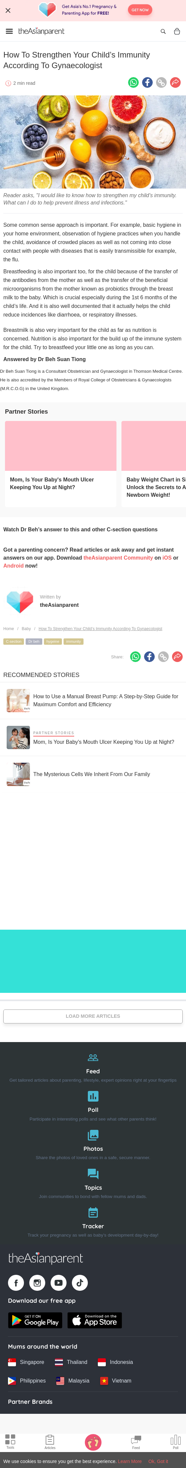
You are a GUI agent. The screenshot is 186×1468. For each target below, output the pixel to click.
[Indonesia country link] (115, 1362)
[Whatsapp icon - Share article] (133, 82)
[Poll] (93, 1104)
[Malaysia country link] (72, 1381)
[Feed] (93, 1066)
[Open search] (163, 31)
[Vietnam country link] (115, 1381)
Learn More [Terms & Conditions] (130, 1461)
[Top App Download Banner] (93, 10)
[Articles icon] (50, 1443)
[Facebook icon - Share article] (147, 82)
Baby (26, 628)
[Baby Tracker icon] (93, 1442)
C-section (13, 641)
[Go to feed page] (42, 31)
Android (13, 566)
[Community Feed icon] (136, 1443)
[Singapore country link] (26, 1362)
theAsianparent (59, 605)
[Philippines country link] (27, 1381)
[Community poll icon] (175, 1443)
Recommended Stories (41, 675)
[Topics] (93, 1182)
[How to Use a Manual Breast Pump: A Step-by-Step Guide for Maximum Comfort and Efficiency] (93, 700)
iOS (167, 558)
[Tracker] (93, 1221)
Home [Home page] (8, 628)
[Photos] (93, 1143)
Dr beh (33, 641)
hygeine (53, 641)
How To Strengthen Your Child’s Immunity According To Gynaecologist (100, 628)
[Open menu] (9, 31)
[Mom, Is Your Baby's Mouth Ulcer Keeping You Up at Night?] (60, 446)
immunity (73, 641)
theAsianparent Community (118, 558)
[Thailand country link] (71, 1362)
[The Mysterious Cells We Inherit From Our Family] (78, 774)
